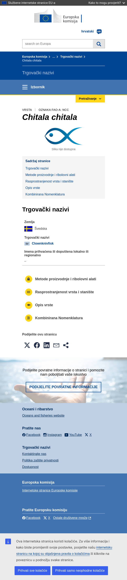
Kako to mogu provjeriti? (107, 2)
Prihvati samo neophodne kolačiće (80, 570)
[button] (27, 345)
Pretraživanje (99, 43)
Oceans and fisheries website (43, 415)
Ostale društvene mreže (70, 518)
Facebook (31, 518)
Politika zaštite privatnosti (40, 460)
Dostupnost (30, 467)
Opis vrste (33, 188)
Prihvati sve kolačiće (32, 570)
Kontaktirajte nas (34, 454)
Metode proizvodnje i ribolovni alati (50, 175)
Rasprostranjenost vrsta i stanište (50, 181)
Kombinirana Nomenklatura (45, 194)
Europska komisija (34, 56)
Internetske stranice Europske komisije (50, 490)
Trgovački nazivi (71, 56)
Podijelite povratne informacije (63, 387)
